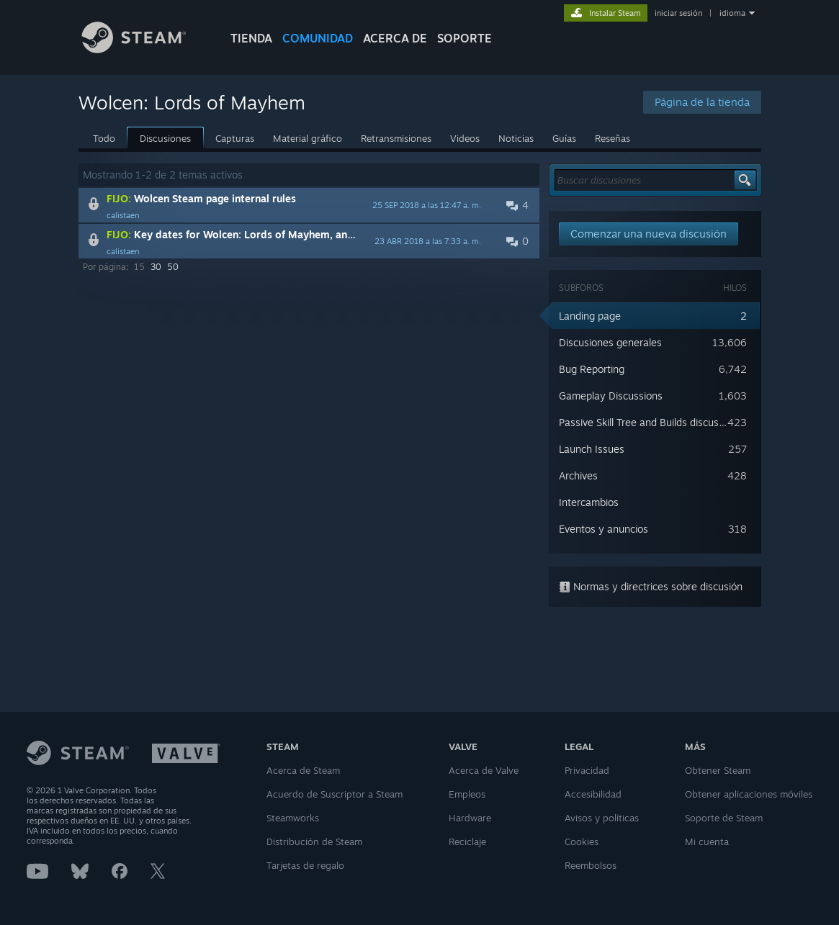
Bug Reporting (591, 369)
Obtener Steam (717, 770)
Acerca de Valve (484, 770)
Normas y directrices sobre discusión (650, 586)
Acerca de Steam (303, 770)
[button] (308, 205)
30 (156, 266)
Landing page (590, 316)
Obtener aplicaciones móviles (748, 794)
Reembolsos (590, 865)
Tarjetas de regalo (305, 865)
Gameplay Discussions (611, 395)
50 (173, 266)
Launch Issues (591, 449)
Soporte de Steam (724, 818)
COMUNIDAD (317, 38)
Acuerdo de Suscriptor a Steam (334, 794)
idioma (732, 13)
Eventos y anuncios (603, 529)
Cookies (581, 841)
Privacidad (587, 770)
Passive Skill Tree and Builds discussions (650, 422)
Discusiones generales (610, 342)
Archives (578, 475)
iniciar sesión (678, 13)
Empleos (467, 794)
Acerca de (395, 38)
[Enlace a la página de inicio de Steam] (144, 49)
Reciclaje (467, 841)
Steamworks (292, 818)
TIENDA (251, 38)
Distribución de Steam (314, 841)
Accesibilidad (593, 794)
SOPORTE (464, 38)
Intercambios (589, 502)
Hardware (470, 818)
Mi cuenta (707, 841)
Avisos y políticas (602, 818)
